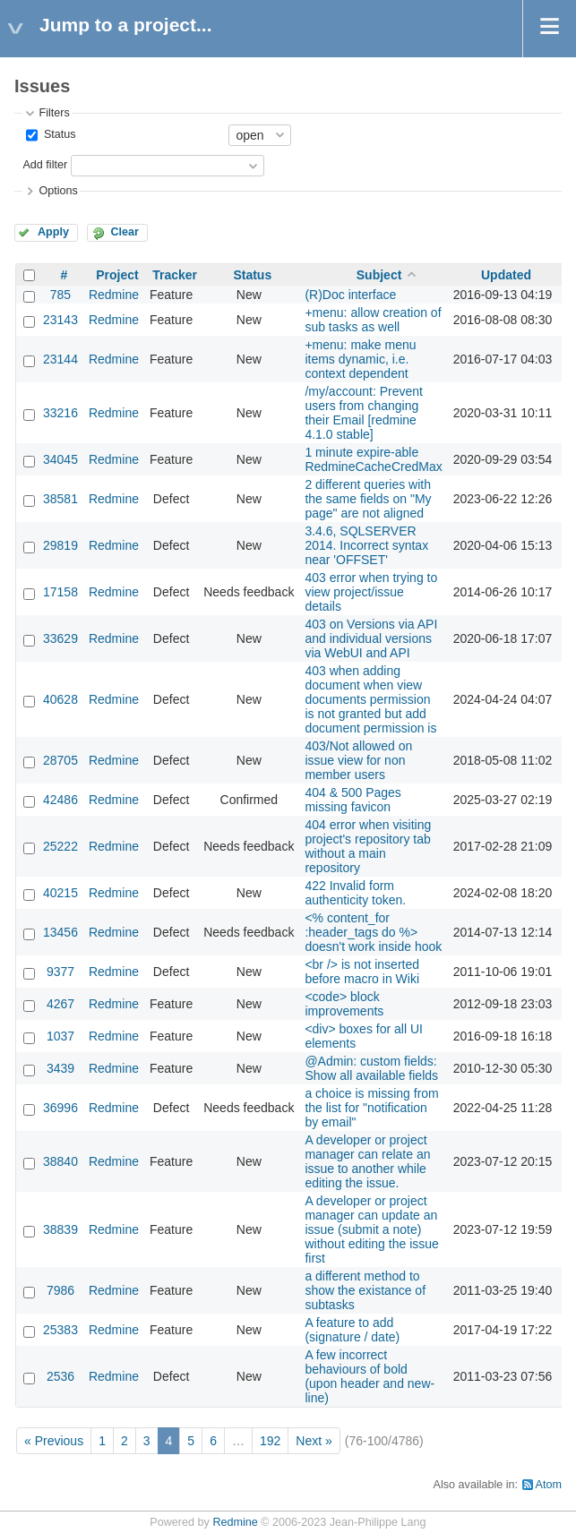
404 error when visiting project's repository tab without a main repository (368, 846)
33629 (60, 638)
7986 (60, 1290)
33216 (60, 413)
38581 (60, 499)
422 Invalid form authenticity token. (355, 892)
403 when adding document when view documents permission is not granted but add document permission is (370, 699)
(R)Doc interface (350, 294)
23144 (60, 359)
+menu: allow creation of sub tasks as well (373, 319)
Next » (313, 1441)
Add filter (44, 164)
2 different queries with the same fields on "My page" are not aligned (368, 498)
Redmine (114, 294)
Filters (54, 113)
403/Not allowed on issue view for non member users (358, 760)
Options (58, 190)
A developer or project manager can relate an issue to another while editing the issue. (367, 1161)
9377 (60, 971)
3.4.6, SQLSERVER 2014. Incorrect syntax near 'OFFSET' (366, 545)
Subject (379, 275)
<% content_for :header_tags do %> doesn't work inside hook (373, 932)
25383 (60, 1330)
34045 (60, 459)
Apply (53, 232)
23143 (60, 320)
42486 (60, 799)
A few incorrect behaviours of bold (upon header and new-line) (369, 1376)
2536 (60, 1376)
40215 (60, 893)
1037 (60, 1036)
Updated (506, 275)
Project (117, 275)
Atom (549, 1484)
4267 (60, 1004)
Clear (124, 232)
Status (57, 134)
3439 (60, 1068)
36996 (60, 1108)
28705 (60, 760)
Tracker (174, 275)
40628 (60, 699)
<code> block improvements (344, 1003)
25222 (60, 846)
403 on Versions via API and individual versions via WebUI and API (371, 638)
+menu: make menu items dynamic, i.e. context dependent (360, 359)
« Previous (53, 1441)
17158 (60, 592)
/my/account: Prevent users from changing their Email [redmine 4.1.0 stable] (364, 412)
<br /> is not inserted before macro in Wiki (362, 971)
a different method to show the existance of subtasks (365, 1290)
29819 (60, 545)
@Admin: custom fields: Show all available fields (371, 1068)
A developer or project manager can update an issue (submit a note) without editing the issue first (371, 1229)
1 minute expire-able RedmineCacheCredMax (373, 459)
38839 (60, 1229)
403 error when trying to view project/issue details (371, 591)
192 (270, 1441)
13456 (60, 932)
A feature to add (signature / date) (352, 1329)
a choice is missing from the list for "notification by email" (371, 1107)
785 (60, 294)
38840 (60, 1161)
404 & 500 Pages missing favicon (352, 799)
